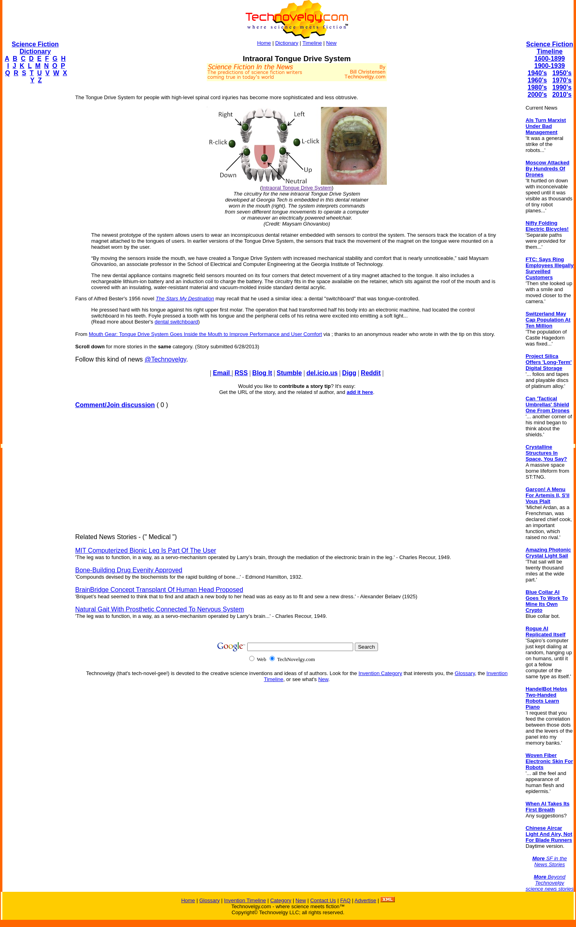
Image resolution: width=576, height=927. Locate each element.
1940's (537, 73)
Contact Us (323, 900)
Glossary (465, 673)
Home (264, 43)
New (331, 43)
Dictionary (286, 43)
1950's (562, 73)
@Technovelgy (165, 359)
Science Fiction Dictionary (35, 48)
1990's (562, 87)
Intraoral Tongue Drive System (297, 188)
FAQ (345, 900)
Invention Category (380, 673)
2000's (537, 94)
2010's (562, 94)
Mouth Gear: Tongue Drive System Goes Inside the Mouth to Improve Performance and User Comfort (205, 334)
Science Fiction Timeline (549, 48)
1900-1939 (549, 65)
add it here (360, 392)
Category (280, 900)
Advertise (365, 900)
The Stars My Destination (185, 299)
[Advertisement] (34, 210)
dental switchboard (176, 322)
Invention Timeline (245, 900)
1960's (537, 80)
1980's (537, 87)
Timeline (312, 43)
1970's (562, 80)
